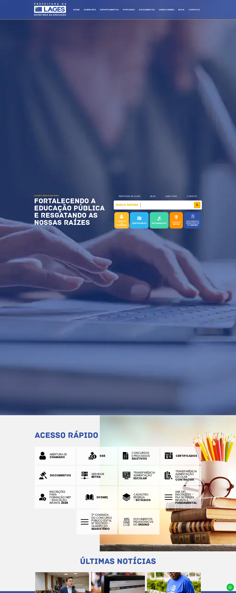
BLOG (181, 9)
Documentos (147, 9)
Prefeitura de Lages (129, 196)
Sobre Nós (90, 9)
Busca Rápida (127, 205)
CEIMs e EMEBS (166, 9)
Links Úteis (171, 196)
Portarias (129, 9)
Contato (194, 9)
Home (76, 9)
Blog (153, 196)
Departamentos (109, 9)
